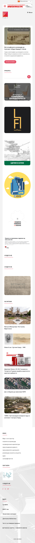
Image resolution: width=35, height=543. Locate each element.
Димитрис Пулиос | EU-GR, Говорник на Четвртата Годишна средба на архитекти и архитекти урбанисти (17, 371)
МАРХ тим (6, 509)
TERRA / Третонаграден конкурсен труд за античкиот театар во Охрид (17, 416)
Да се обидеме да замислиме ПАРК (15, 392)
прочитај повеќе (10, 61)
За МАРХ (5, 505)
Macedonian (23, 1)
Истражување (17, 29)
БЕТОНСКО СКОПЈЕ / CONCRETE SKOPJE (15, 528)
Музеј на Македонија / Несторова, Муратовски (14, 327)
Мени (29, 12)
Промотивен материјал (9, 514)
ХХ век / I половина (25, 29)
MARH (15, 539)
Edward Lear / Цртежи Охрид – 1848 (14, 347)
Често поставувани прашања (11, 523)
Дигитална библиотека (9, 518)
